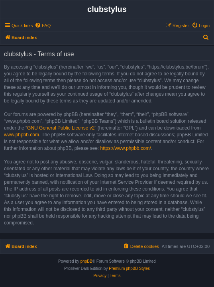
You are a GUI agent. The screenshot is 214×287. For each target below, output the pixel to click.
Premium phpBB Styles (129, 268)
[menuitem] (43, 25)
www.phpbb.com (21, 135)
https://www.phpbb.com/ (125, 148)
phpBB (86, 261)
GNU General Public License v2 (60, 128)
